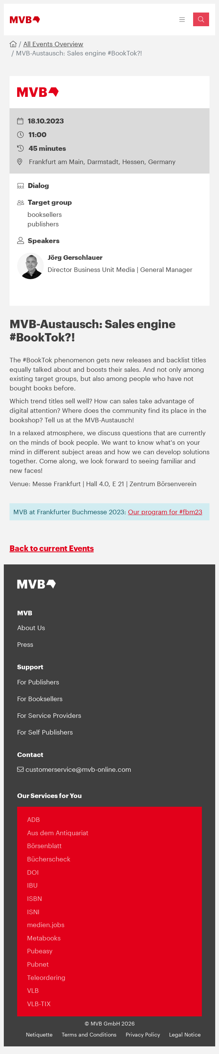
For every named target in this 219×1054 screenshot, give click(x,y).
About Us (31, 627)
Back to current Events (52, 548)
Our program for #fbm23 (165, 511)
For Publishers (38, 682)
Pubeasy (40, 950)
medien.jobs (45, 924)
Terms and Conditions (89, 1035)
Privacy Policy (143, 1035)
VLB (33, 990)
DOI (33, 872)
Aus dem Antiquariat (57, 832)
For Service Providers (49, 715)
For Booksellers (39, 698)
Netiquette (39, 1035)
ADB (33, 819)
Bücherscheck (48, 859)
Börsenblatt (44, 845)
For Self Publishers (45, 732)
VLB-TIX (39, 1003)
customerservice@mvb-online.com (74, 769)
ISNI (33, 911)
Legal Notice (185, 1035)
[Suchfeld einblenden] (201, 19)
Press (25, 644)
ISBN (34, 898)
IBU (32, 885)
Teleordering (46, 977)
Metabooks (44, 938)
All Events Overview (53, 43)
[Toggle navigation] (182, 19)
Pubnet (38, 964)
